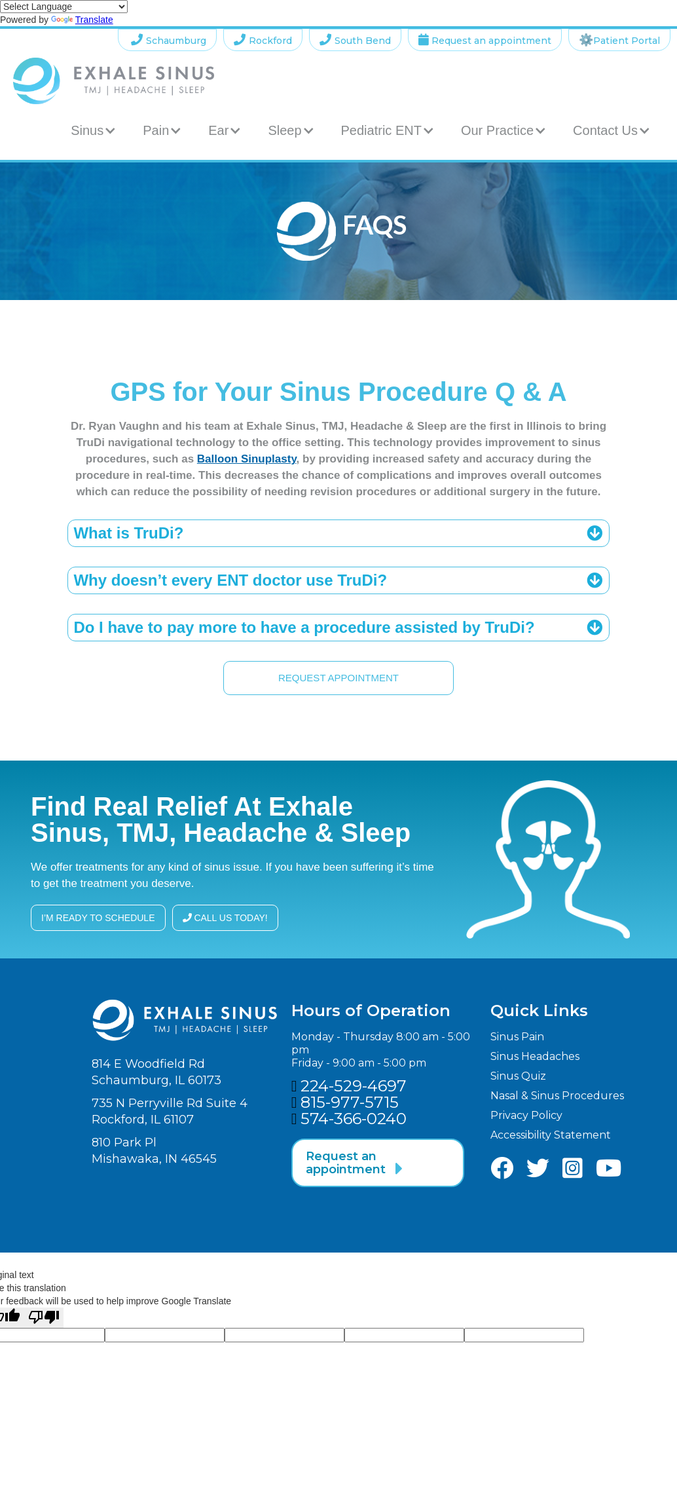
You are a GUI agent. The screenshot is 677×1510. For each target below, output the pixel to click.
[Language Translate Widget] (64, 6)
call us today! (225, 918)
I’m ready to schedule (98, 918)
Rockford (263, 40)
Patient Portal (619, 40)
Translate (82, 19)
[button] (94, 130)
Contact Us (605, 130)
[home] (113, 81)
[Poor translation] (44, 1318)
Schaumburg (167, 40)
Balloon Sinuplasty (247, 459)
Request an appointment (484, 40)
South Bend (355, 40)
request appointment (338, 677)
